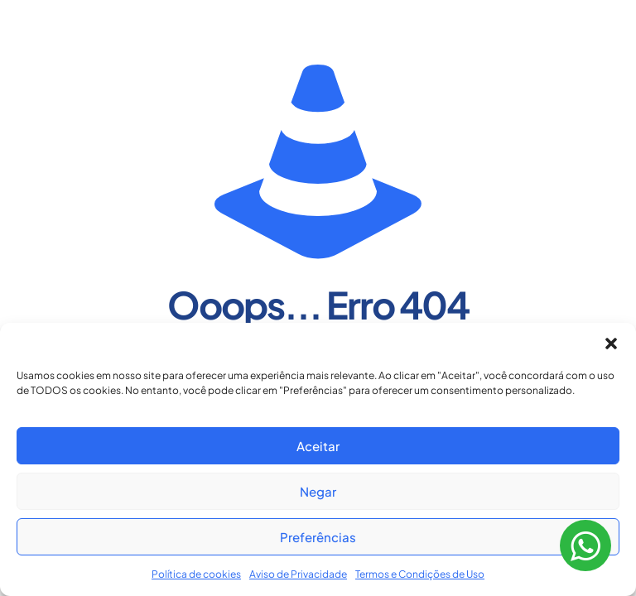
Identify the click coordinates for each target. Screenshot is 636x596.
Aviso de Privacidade (298, 574)
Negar (318, 491)
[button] (611, 343)
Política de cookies (196, 574)
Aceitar (318, 446)
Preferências (318, 537)
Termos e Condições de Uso (419, 574)
